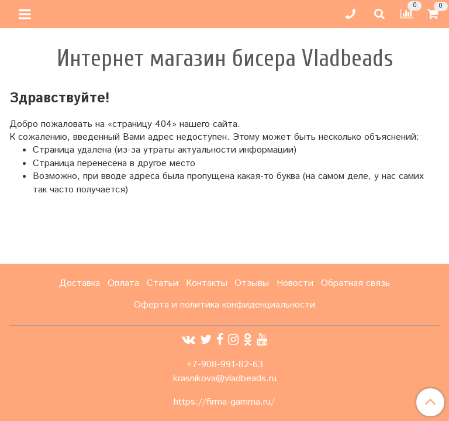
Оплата (123, 283)
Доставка (79, 283)
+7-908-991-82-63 (224, 364)
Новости (295, 283)
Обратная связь (355, 283)
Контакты (206, 283)
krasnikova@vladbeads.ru (225, 378)
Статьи (162, 283)
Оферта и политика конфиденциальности (224, 305)
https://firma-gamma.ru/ (224, 402)
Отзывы (251, 283)
